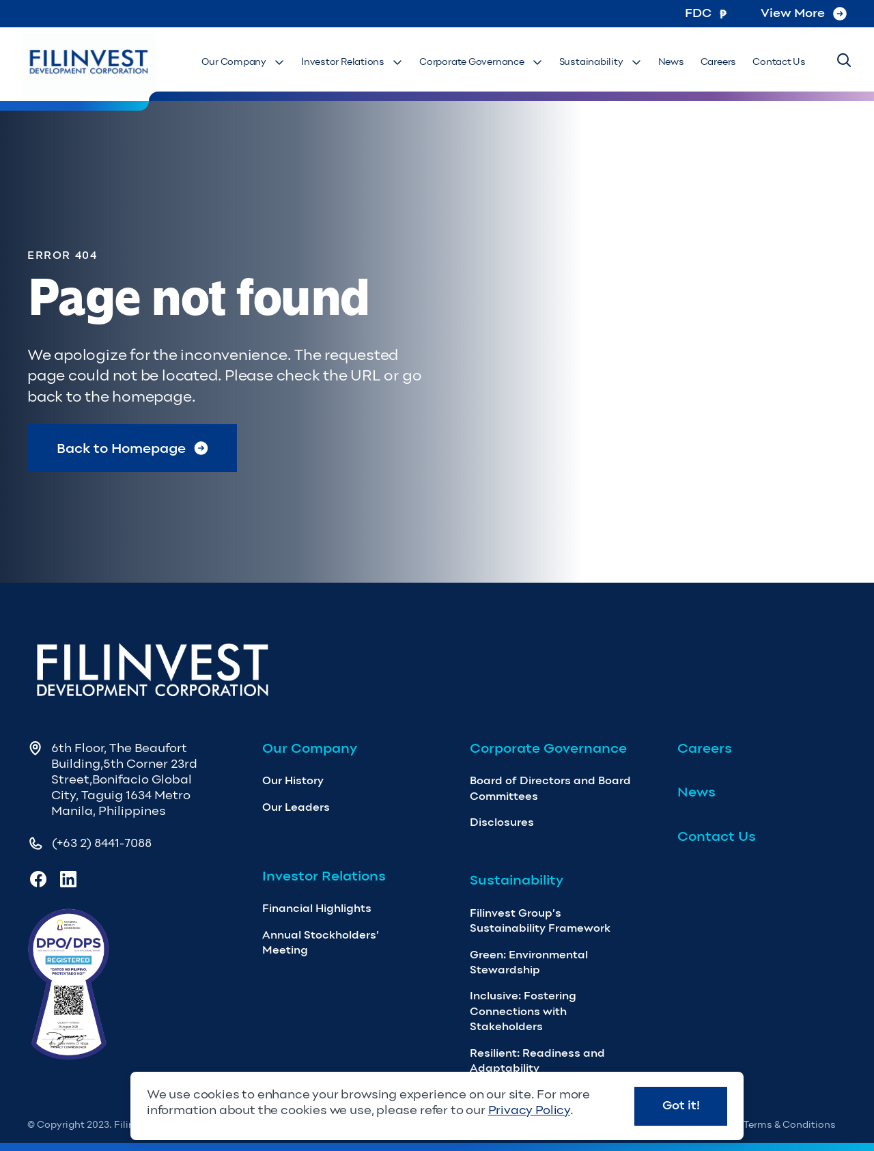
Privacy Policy (529, 1110)
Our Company (243, 62)
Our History (293, 780)
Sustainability (600, 62)
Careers (718, 62)
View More (804, 12)
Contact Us (779, 62)
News (671, 62)
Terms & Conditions (790, 1125)
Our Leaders (296, 807)
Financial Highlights (316, 908)
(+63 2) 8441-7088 (102, 842)
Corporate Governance (481, 62)
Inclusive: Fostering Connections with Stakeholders (523, 1011)
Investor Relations (352, 62)
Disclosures (502, 822)
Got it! (681, 1105)
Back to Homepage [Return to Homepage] (132, 448)
